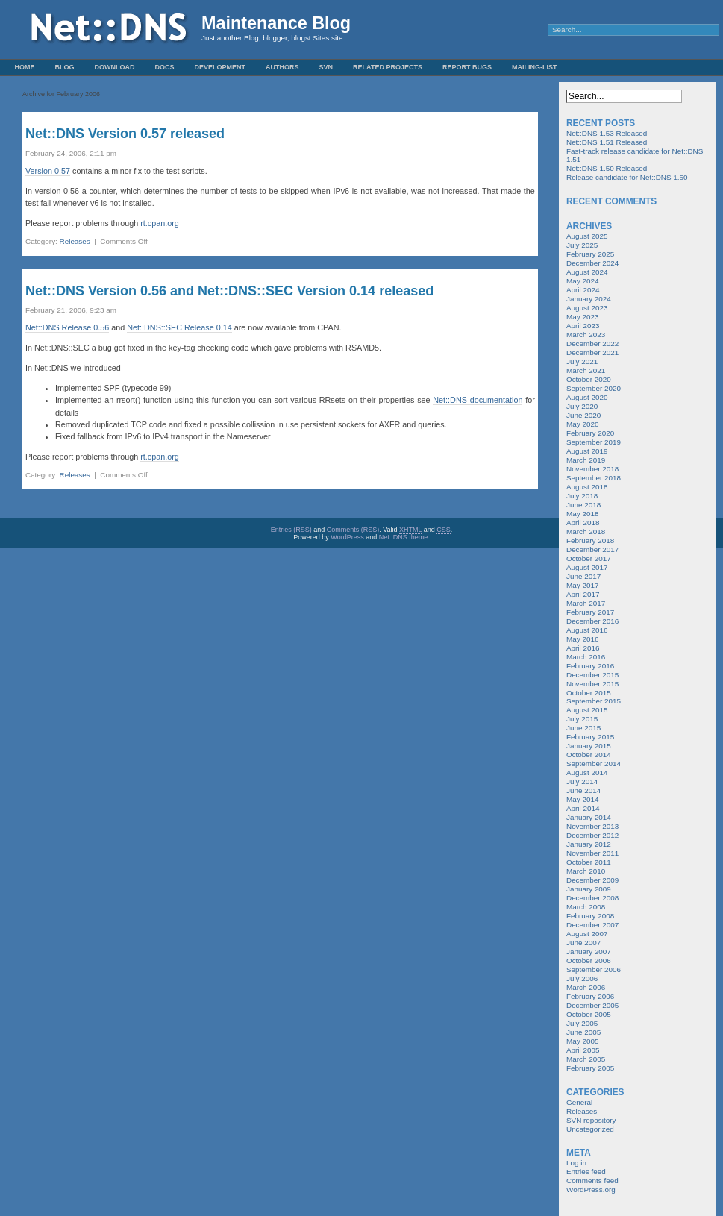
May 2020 (582, 424)
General (579, 1102)
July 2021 (582, 361)
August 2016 (586, 630)
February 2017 (590, 612)
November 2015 (592, 684)
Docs (165, 67)
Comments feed (592, 1180)
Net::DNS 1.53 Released (606, 133)
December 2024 (592, 263)
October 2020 (588, 379)
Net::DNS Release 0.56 (67, 327)
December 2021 (592, 352)
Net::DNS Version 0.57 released (125, 133)
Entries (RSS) (291, 529)
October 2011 (588, 862)
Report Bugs (467, 67)
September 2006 (593, 969)
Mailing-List (534, 67)
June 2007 (583, 942)
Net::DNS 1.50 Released (606, 168)
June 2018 (583, 505)
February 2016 (590, 666)
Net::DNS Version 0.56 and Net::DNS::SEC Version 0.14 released (229, 290)
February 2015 (590, 737)
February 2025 (590, 254)
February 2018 (590, 540)
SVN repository (591, 1120)
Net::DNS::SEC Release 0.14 (179, 327)
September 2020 (593, 388)
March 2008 (585, 907)
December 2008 (592, 898)
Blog (65, 67)
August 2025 (586, 236)
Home (25, 67)
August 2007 (586, 934)
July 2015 (582, 719)
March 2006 (585, 987)
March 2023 (585, 334)
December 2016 (592, 621)
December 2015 (592, 675)
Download (115, 67)
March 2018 (585, 531)
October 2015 (588, 693)
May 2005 (582, 1041)
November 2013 (592, 826)
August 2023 (586, 308)
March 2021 (585, 370)
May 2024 (582, 281)
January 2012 (588, 844)
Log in (576, 1163)
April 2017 (582, 594)
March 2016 (585, 657)
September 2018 (593, 478)
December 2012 (592, 835)
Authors (282, 67)
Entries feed (586, 1172)
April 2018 (582, 522)
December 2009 (592, 880)
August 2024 (586, 272)
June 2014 (583, 790)
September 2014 (593, 763)
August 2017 (586, 567)
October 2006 (588, 960)
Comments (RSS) (353, 529)
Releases (75, 241)
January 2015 (588, 746)
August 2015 (586, 710)
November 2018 (592, 469)
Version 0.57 (47, 170)
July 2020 (582, 406)
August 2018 (586, 487)
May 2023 (582, 317)
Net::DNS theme (403, 537)
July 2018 (582, 496)
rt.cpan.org (159, 223)
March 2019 (585, 460)
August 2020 (586, 397)
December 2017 (592, 549)
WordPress (347, 537)
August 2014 (586, 772)
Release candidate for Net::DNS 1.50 (626, 177)
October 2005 (588, 1014)
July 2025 (582, 245)
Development (220, 67)
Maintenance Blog (276, 23)
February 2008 (590, 916)
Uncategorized (590, 1129)
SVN (326, 67)
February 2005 (590, 1068)
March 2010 (585, 871)
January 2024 (588, 299)
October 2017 (588, 558)
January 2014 (588, 817)
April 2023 (582, 326)
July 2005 (582, 1023)
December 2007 (592, 925)
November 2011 (592, 853)
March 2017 (585, 603)
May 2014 (582, 799)
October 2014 (588, 754)
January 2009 (588, 889)
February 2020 (590, 433)
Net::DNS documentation (477, 399)
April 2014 (582, 808)
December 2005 (592, 1005)
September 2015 (593, 701)
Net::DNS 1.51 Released (606, 142)
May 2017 (582, 585)
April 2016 (582, 648)
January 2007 (588, 951)
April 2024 (582, 290)
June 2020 (583, 415)
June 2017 (583, 576)
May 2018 (582, 514)
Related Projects (387, 67)
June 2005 (583, 1032)
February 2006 (590, 996)
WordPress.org (591, 1189)
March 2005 (585, 1059)
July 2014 (582, 781)
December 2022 (592, 343)
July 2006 (582, 978)
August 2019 (586, 451)
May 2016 (582, 639)
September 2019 (593, 442)
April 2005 (582, 1050)
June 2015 (583, 728)
